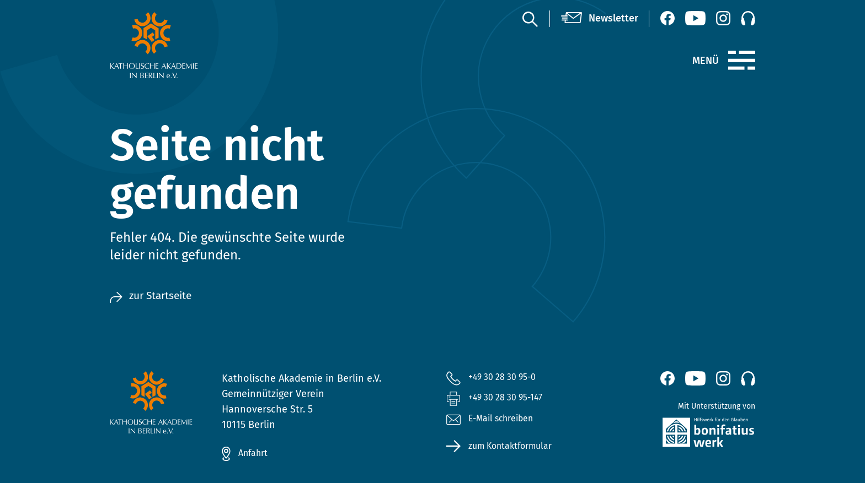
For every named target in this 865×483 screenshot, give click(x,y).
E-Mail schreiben (495, 423)
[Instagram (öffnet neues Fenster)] (723, 18)
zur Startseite (156, 296)
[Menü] (741, 60)
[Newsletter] (599, 18)
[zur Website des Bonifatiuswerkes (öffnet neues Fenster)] (685, 435)
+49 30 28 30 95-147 (511, 400)
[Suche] (529, 18)
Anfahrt (255, 454)
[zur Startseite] (180, 45)
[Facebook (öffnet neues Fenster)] (667, 18)
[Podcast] (748, 18)
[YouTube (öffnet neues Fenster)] (695, 18)
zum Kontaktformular (516, 451)
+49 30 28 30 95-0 (507, 378)
